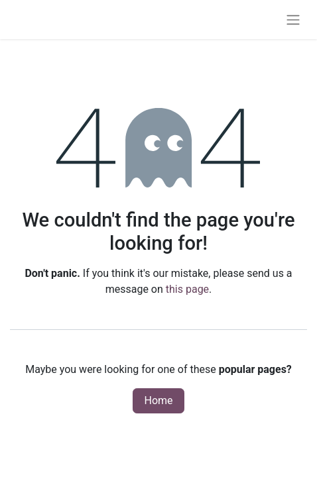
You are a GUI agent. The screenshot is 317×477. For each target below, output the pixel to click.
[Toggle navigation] (293, 19)
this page (187, 289)
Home (158, 400)
